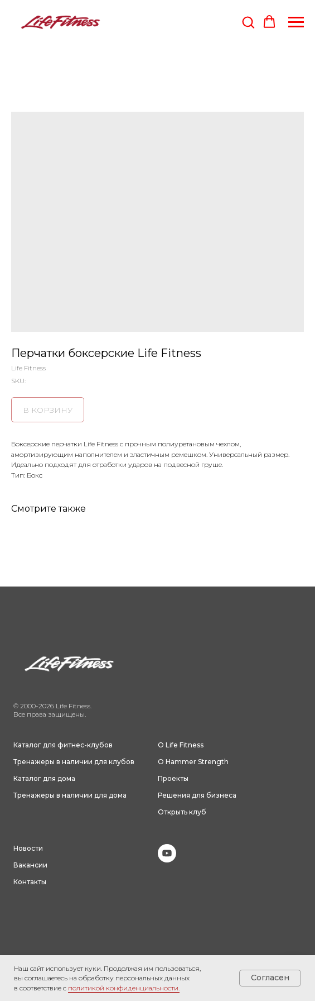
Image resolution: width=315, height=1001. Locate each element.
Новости (28, 848)
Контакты (29, 882)
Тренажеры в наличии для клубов (73, 761)
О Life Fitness (180, 745)
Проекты (173, 778)
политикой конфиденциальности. (124, 988)
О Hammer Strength (193, 761)
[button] (248, 21)
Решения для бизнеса (197, 795)
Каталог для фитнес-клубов (63, 745)
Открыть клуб (182, 812)
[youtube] (167, 859)
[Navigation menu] (296, 22)
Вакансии (30, 865)
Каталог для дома (44, 778)
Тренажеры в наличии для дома (70, 795)
